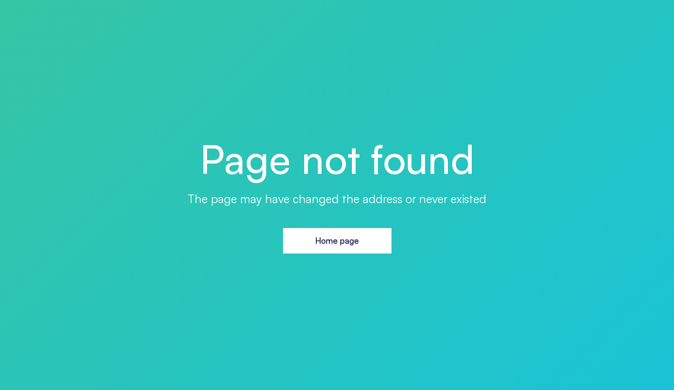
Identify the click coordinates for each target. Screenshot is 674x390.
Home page (337, 241)
